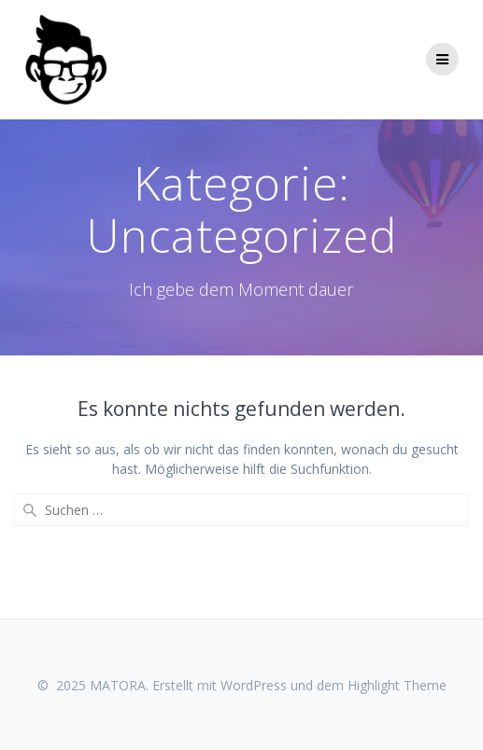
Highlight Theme (397, 685)
